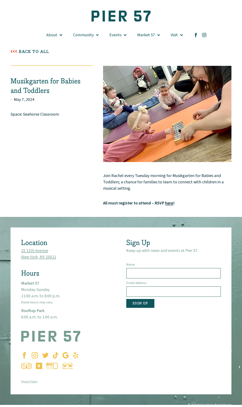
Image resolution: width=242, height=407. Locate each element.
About (51, 35)
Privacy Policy (29, 382)
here (169, 203)
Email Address (136, 283)
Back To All (34, 51)
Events (115, 35)
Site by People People (218, 405)
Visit (174, 35)
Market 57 (146, 35)
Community (83, 35)
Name (130, 264)
